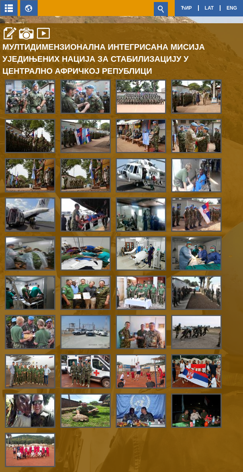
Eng (232, 8)
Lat (209, 8)
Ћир (186, 8)
